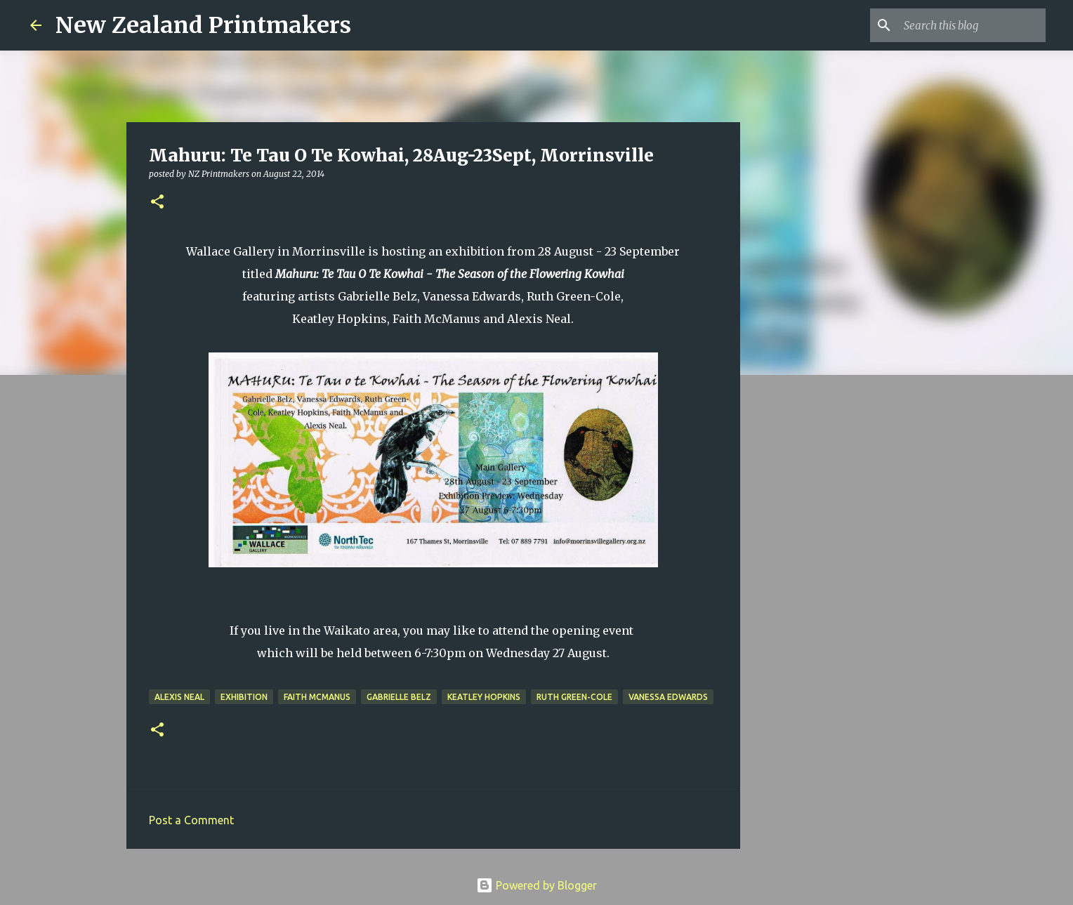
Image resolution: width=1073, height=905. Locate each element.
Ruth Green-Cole (574, 696)
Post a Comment (191, 820)
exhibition (244, 696)
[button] (157, 202)
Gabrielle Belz (399, 696)
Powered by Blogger (536, 885)
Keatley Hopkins (483, 696)
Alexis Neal (179, 696)
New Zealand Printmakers (203, 25)
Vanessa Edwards (668, 696)
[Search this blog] (972, 25)
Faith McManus (317, 696)
